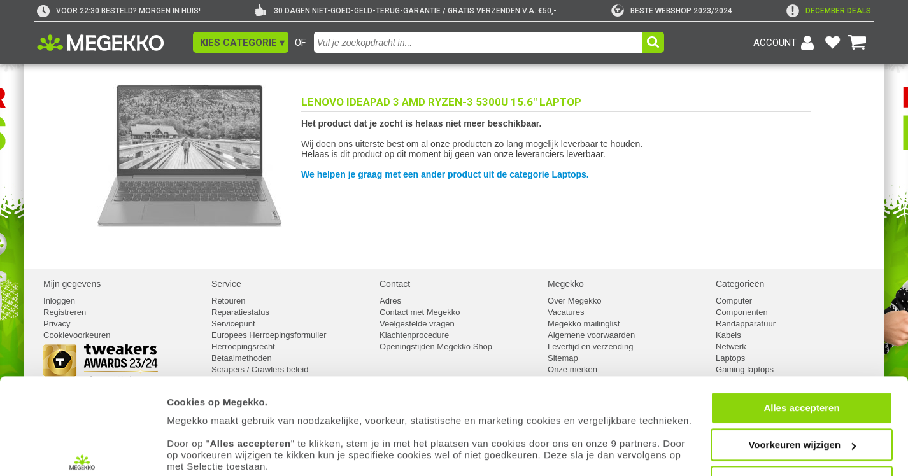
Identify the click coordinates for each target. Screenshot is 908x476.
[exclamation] (828, 10)
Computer (734, 300)
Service (226, 284)
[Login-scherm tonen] (785, 42)
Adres (390, 300)
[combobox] (479, 42)
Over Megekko (575, 300)
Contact (395, 284)
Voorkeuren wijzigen (802, 372)
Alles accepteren (801, 334)
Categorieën (740, 284)
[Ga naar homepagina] (115, 42)
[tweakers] (671, 10)
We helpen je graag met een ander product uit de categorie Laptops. (445, 174)
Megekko (566, 284)
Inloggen (59, 300)
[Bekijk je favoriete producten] (832, 42)
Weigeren (801, 408)
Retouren (228, 300)
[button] (240, 42)
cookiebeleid (570, 416)
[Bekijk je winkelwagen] (857, 42)
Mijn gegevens (72, 284)
